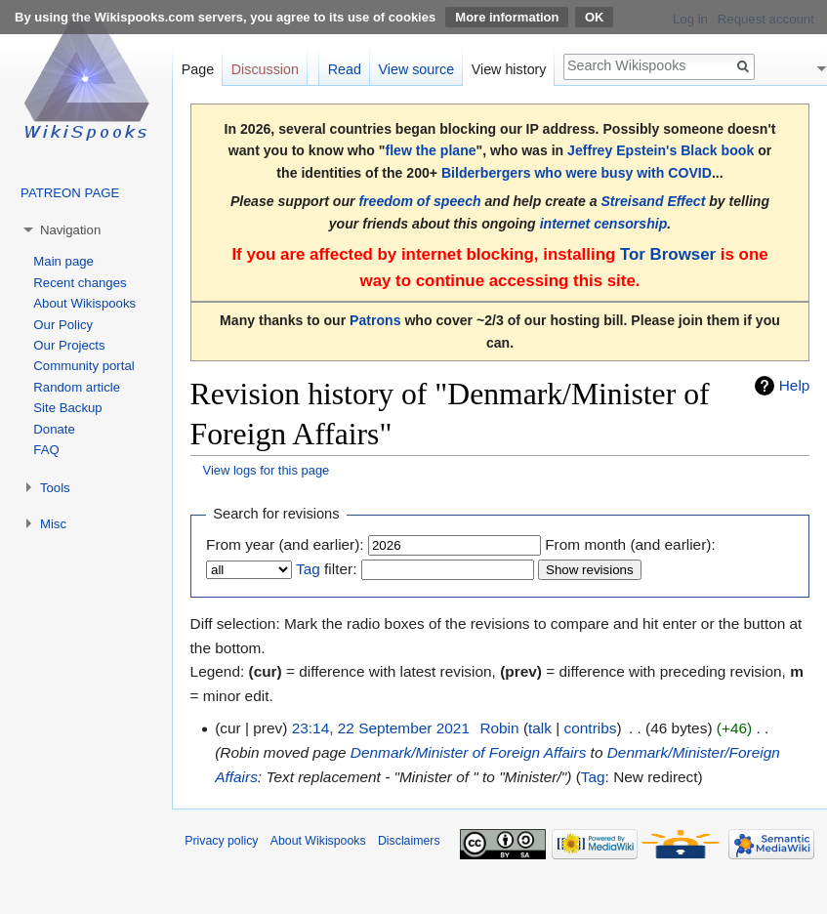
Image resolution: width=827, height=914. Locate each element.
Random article (76, 387)
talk (540, 728)
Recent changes (79, 282)
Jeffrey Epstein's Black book (660, 150)
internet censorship (604, 223)
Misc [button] (53, 524)
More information (506, 17)
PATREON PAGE (70, 193)
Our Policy (63, 324)
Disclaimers (409, 841)
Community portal (83, 365)
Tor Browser (668, 254)
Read (344, 69)
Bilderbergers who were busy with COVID (576, 173)
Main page (63, 261)
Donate (54, 429)
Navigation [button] (70, 230)
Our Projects (68, 345)
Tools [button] (55, 487)
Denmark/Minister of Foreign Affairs (468, 752)
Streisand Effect (652, 201)
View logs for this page (266, 470)
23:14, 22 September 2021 (381, 728)
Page (198, 69)
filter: (326, 569)
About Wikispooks (84, 303)
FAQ (46, 449)
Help (794, 385)
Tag (308, 569)
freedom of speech (419, 201)
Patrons (375, 320)
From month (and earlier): (630, 544)
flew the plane (431, 150)
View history (509, 69)
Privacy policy (221, 841)
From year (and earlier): (285, 544)
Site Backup (67, 407)
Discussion (265, 69)
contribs (590, 728)
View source (417, 69)
